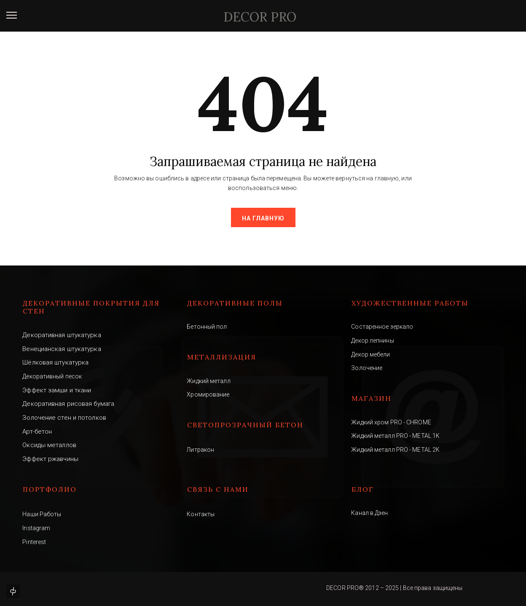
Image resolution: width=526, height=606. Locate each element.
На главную (263, 218)
